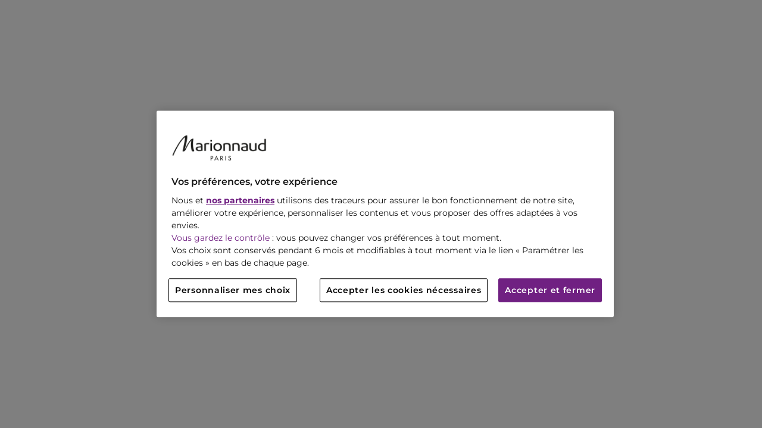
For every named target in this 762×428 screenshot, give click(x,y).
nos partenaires (240, 201)
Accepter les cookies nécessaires (403, 290)
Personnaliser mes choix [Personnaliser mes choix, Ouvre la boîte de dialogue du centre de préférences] (233, 290)
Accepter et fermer (550, 290)
